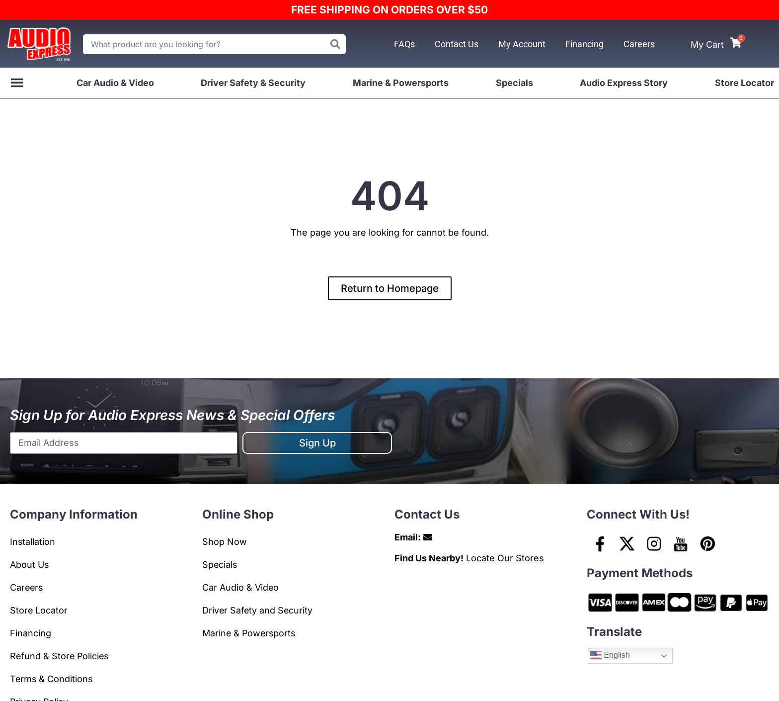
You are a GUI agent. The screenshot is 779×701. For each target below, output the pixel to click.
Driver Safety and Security (258, 610)
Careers (639, 44)
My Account (521, 44)
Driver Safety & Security (253, 83)
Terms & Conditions (52, 679)
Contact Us (456, 44)
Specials (514, 83)
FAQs (404, 44)
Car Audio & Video (115, 83)
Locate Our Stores (505, 558)
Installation (33, 541)
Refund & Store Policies (60, 656)
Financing (584, 44)
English (610, 656)
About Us (29, 564)
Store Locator (744, 83)
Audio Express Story (624, 83)
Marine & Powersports (401, 83)
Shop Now (224, 541)
